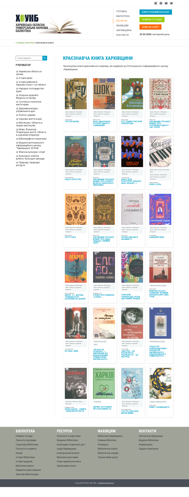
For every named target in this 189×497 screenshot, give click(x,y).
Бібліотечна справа (108, 463)
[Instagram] (156, 3)
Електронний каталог (156, 12)
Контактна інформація (151, 446)
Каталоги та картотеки (69, 446)
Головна (121, 11)
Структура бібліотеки (27, 454)
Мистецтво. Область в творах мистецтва (29, 124)
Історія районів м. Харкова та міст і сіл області (31, 83)
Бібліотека (123, 16)
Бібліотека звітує (25, 475)
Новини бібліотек (107, 450)
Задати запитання (148, 458)
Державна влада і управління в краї (27, 110)
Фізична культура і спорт (32, 152)
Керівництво (146, 454)
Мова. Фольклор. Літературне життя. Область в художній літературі (31, 132)
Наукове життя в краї (30, 118)
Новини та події (152, 19)
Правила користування (28, 480)
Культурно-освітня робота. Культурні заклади (30, 157)
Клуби (19, 463)
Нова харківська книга (69, 471)
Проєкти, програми (26, 450)
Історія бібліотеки (25, 467)
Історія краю (25, 78)
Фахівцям (122, 25)
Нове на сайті (150, 27)
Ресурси (121, 20)
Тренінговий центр (108, 467)
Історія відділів (24, 471)
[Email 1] (166, 3)
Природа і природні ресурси (158, 411)
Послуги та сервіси (26, 458)
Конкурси (103, 454)
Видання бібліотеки (67, 450)
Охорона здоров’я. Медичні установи (27, 96)
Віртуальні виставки (67, 467)
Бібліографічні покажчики (32, 138)
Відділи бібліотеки (149, 450)
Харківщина (124, 30)
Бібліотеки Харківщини (110, 446)
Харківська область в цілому (158, 292)
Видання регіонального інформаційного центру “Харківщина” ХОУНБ (30, 145)
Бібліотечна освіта (107, 458)
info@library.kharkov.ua (106, 493)
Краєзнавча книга (66, 475)
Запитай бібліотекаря (27, 484)
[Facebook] (161, 3)
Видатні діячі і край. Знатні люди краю (159, 174)
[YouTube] (171, 3)
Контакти (122, 35)
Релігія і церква (27, 115)
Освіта (95, 352)
